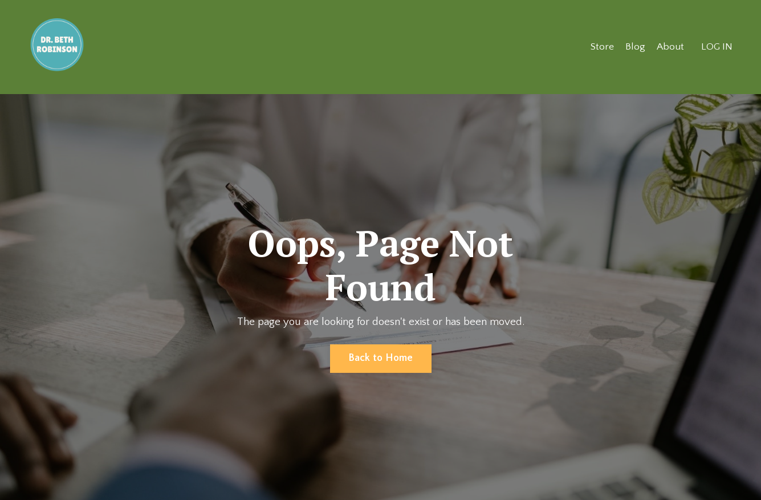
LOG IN (716, 46)
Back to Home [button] (380, 358)
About (669, 46)
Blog (634, 46)
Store (601, 46)
